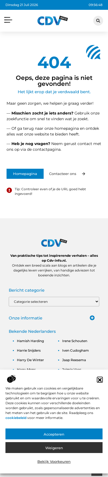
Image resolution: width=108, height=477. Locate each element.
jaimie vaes (71, 369)
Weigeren (54, 454)
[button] (100, 386)
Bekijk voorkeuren (54, 468)
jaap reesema (74, 360)
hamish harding (30, 341)
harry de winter (30, 360)
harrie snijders (29, 350)
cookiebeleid (16, 424)
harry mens (26, 369)
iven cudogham (75, 350)
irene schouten (74, 341)
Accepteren (54, 440)
